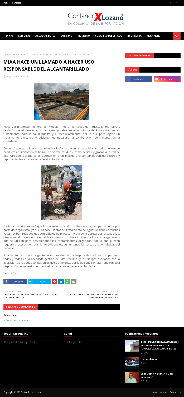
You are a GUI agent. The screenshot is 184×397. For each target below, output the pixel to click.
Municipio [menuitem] (84, 35)
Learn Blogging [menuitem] (16, 43)
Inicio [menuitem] (9, 35)
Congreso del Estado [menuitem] (108, 35)
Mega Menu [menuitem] (154, 35)
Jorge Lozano (12, 76)
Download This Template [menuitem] (75, 43)
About (163, 392)
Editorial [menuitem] (24, 35)
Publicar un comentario (16, 320)
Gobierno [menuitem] (66, 35)
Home (154, 392)
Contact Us (175, 392)
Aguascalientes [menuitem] (45, 35)
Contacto (16, 2)
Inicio (6, 2)
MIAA (12, 54)
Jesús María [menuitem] (134, 35)
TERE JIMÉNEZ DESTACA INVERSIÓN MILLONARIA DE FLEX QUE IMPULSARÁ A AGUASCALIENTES (160, 345)
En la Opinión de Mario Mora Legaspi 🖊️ (157, 375)
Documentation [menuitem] (41, 43)
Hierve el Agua (149, 359)
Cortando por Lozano (31, 392)
